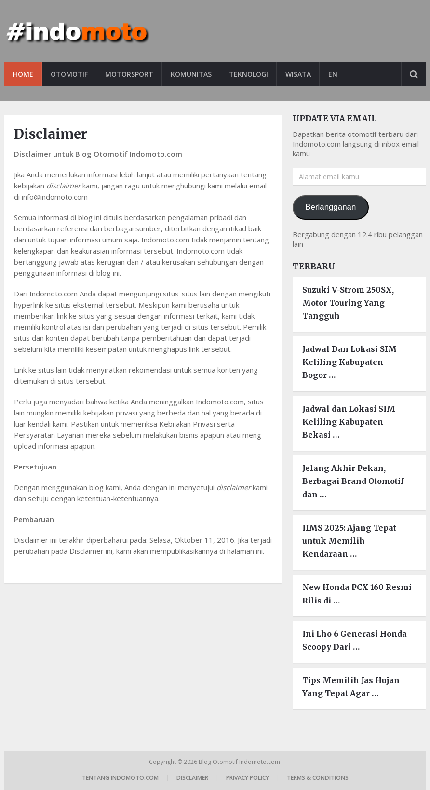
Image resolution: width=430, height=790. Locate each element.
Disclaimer (192, 778)
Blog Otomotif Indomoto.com (240, 762)
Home (23, 74)
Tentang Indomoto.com (120, 778)
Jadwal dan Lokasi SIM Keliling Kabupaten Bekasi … (348, 422)
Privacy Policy (247, 778)
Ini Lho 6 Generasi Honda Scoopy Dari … (354, 640)
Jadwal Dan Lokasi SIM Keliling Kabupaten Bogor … (349, 362)
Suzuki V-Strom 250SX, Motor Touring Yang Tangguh (348, 303)
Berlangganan (330, 207)
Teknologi (248, 74)
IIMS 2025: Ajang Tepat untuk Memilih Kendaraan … (349, 541)
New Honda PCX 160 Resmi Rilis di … (357, 593)
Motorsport (129, 74)
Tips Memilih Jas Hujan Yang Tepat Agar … (351, 686)
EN (332, 74)
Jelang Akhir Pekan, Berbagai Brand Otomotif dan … (353, 481)
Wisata (298, 74)
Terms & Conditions (318, 778)
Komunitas (191, 74)
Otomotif (69, 74)
